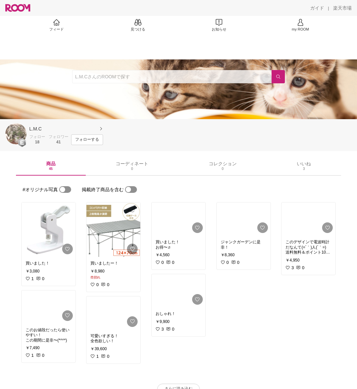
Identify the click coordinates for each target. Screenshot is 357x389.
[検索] (278, 76)
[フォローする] (87, 139)
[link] (48, 229)
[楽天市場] (342, 8)
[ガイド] (317, 8)
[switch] (65, 189)
